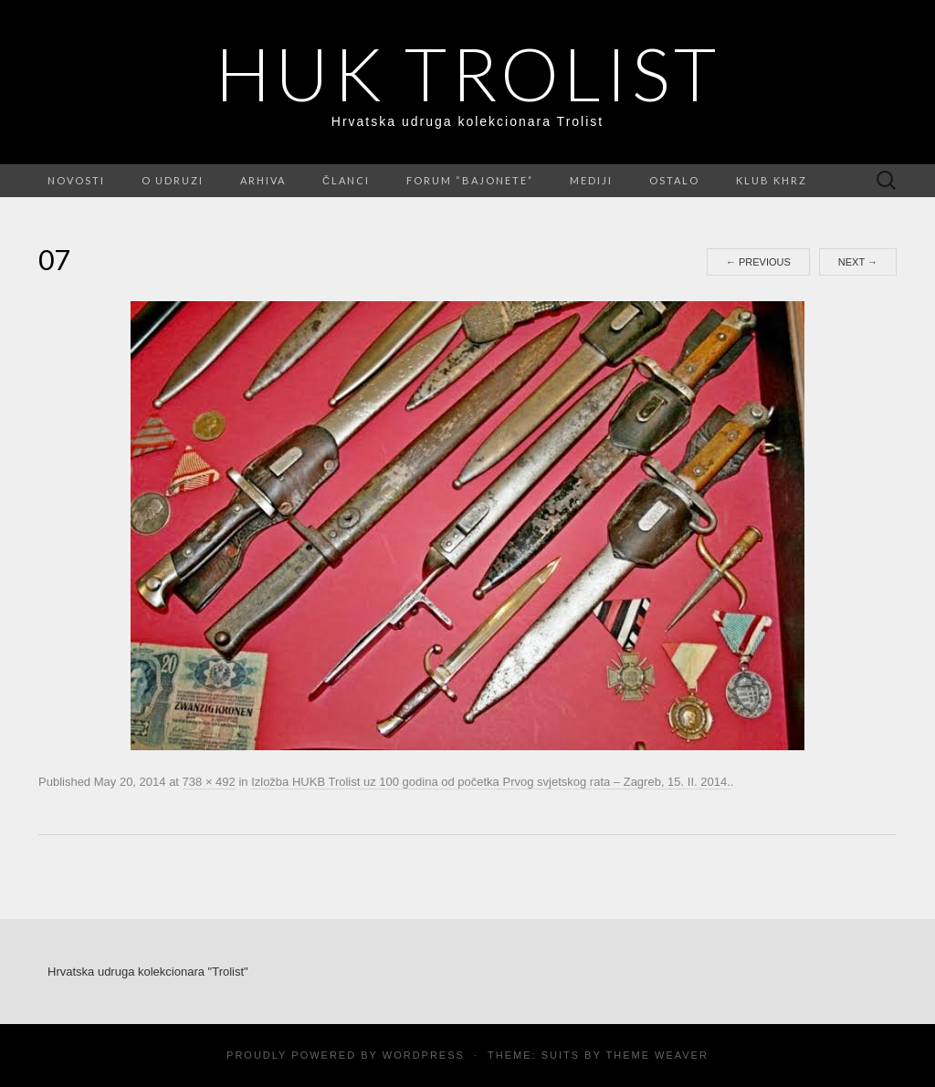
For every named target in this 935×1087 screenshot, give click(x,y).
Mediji (591, 180)
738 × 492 (209, 782)
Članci (346, 180)
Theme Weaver (656, 1055)
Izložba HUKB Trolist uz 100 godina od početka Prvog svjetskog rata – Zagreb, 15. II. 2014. (490, 782)
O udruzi (173, 180)
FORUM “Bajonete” (469, 180)
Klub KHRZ (771, 180)
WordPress (424, 1055)
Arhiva (263, 180)
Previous (758, 261)
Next (857, 261)
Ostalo (674, 180)
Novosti (76, 180)
